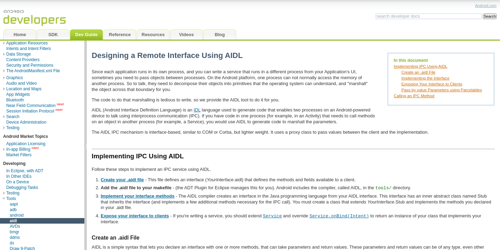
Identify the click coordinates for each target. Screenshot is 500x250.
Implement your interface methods (137, 196)
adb (13, 209)
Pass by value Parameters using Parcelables (441, 90)
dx (12, 243)
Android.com (486, 5)
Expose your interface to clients (135, 215)
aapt (14, 204)
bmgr (14, 232)
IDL (197, 109)
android (17, 215)
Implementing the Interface (425, 78)
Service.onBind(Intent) (339, 215)
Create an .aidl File (418, 72)
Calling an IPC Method (414, 95)
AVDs (15, 226)
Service (272, 215)
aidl (13, 220)
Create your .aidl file (122, 179)
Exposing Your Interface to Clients (431, 84)
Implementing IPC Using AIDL (421, 66)
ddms (15, 237)
